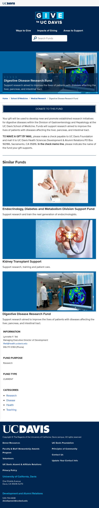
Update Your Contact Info (65, 460)
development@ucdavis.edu (15, 500)
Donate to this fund (49, 109)
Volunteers (8, 458)
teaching (11, 410)
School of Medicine (19, 98)
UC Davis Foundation (63, 442)
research (11, 395)
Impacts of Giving (47, 30)
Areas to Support (73, 30)
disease (10, 400)
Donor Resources (11, 442)
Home (5, 98)
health (10, 405)
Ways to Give (23, 30)
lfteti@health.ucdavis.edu (15, 343)
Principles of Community (64, 448)
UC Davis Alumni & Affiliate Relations (22, 464)
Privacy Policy (10, 470)
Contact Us (57, 454)
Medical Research (38, 98)
